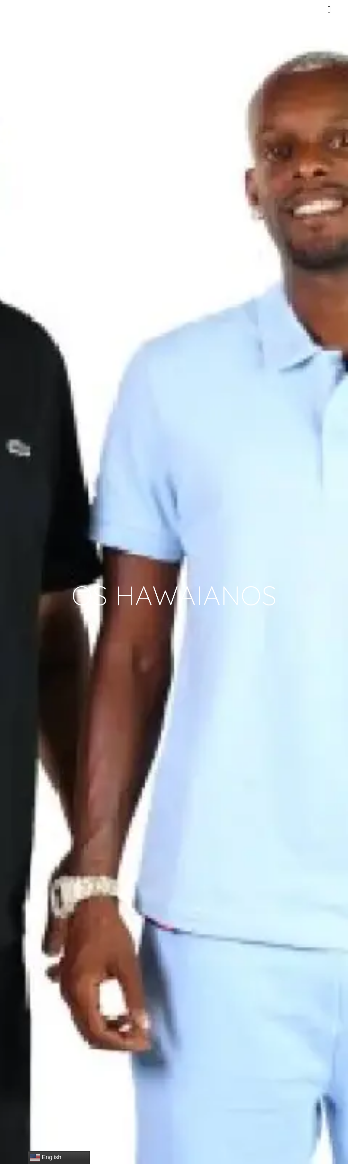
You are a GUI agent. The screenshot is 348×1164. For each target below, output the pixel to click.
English (45, 1157)
